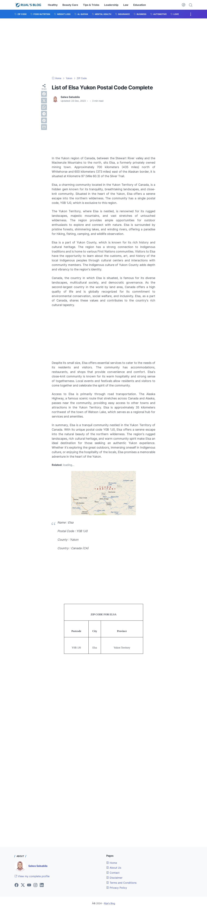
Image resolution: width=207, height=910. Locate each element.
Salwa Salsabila (37, 865)
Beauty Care (70, 4)
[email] (44, 127)
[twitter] (44, 100)
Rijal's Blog (109, 903)
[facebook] (44, 94)
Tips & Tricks (91, 4)
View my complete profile (32, 876)
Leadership (111, 4)
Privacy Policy (116, 887)
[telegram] (44, 114)
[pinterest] (44, 120)
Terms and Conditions (121, 882)
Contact (113, 872)
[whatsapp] (44, 107)
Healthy (53, 4)
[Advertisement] (103, 47)
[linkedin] (42, 885)
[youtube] (29, 885)
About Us (113, 867)
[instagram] (35, 885)
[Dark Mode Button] (183, 5)
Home (111, 862)
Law (125, 4)
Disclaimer (114, 877)
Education (139, 4)
